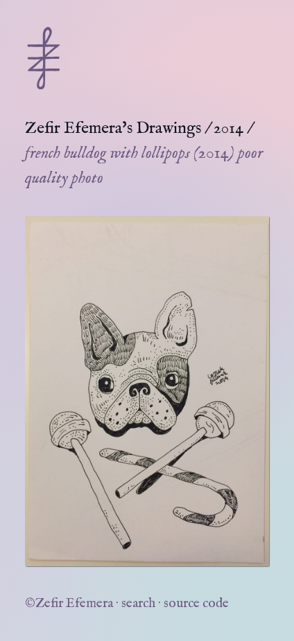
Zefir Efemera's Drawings (113, 128)
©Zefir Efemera (69, 603)
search (138, 603)
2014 (228, 128)
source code (196, 603)
